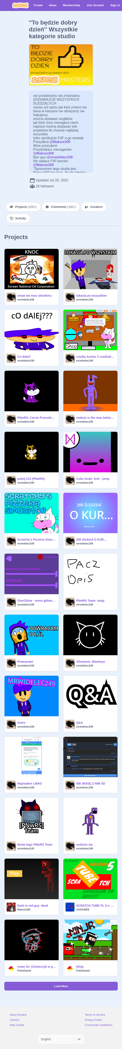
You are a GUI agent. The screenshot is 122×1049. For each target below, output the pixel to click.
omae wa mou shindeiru (34, 295)
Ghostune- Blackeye (90, 661)
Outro (21, 722)
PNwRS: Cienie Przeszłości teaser (36, 417)
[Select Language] (61, 1039)
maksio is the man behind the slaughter (95, 417)
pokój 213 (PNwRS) (31, 478)
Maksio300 (23, 909)
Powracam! (25, 661)
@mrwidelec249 (60, 157)
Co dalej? (24, 356)
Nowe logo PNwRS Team (34, 844)
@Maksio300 (60, 142)
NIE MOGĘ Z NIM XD (90, 783)
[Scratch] (20, 5)
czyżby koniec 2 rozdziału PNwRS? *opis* (95, 356)
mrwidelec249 (25, 299)
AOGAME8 (82, 909)
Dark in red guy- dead (32, 905)
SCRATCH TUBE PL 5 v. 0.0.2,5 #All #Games (95, 905)
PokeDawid (24, 970)
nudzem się (84, 844)
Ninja (79, 966)
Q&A (79, 722)
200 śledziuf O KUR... (91, 539)
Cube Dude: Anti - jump (92, 478)
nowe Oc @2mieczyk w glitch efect (36, 966)
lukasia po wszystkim (91, 295)
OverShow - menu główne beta (36, 600)
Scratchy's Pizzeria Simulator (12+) (36, 539)
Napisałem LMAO (29, 783)
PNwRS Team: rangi (90, 600)
